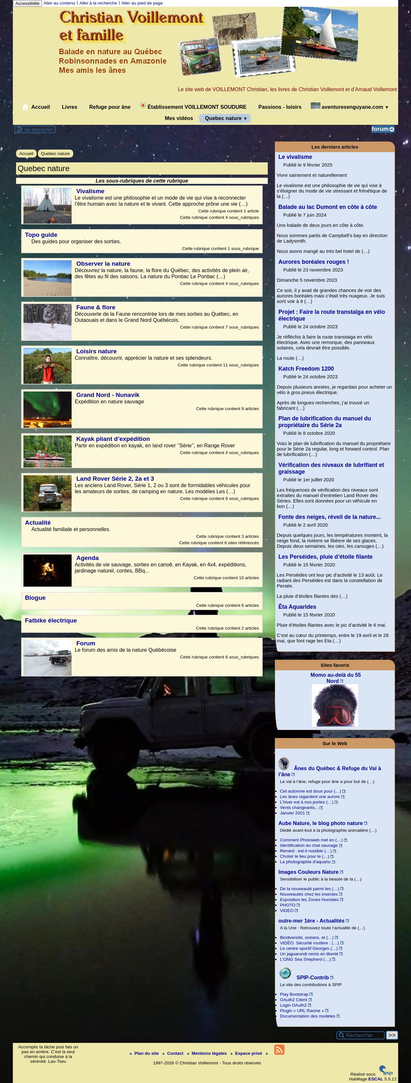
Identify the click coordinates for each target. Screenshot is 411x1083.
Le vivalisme (295, 157)
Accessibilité (27, 3)
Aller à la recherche (98, 3)
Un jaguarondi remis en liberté (309, 953)
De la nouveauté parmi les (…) (309, 888)
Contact (173, 1053)
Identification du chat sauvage (309, 845)
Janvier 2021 (292, 813)
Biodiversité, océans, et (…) (307, 937)
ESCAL (375, 1079)
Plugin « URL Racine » (302, 1010)
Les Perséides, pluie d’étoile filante (325, 557)
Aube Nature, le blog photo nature (320, 823)
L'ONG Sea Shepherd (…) (305, 959)
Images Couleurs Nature (308, 872)
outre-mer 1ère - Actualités (311, 921)
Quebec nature (225, 118)
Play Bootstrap (294, 994)
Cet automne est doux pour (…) (310, 791)
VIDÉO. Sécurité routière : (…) (309, 943)
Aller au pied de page (141, 3)
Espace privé (247, 1053)
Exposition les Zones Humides (309, 899)
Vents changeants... (299, 807)
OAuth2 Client (293, 999)
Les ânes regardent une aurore (310, 796)
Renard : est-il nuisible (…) (306, 850)
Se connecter (38, 129)
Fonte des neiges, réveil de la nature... (329, 517)
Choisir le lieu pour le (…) (304, 856)
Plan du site (145, 1053)
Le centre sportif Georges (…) (309, 948)
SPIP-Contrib (303, 977)
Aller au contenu (59, 3)
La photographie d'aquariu (305, 861)
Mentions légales (207, 1053)
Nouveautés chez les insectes (309, 894)
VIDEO (286, 910)
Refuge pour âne (108, 107)
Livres (68, 107)
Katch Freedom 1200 (306, 368)
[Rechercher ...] (361, 1035)
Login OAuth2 (293, 1005)
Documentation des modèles (307, 1016)
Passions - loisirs (279, 107)
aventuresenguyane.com (350, 106)
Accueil (36, 107)
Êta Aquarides (297, 607)
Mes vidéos (177, 118)
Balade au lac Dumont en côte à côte (327, 207)
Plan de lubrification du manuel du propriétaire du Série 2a (324, 421)
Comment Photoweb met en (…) (311, 840)
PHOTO (287, 905)
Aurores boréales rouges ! (313, 262)
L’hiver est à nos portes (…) (306, 802)
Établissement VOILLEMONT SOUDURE (193, 106)
